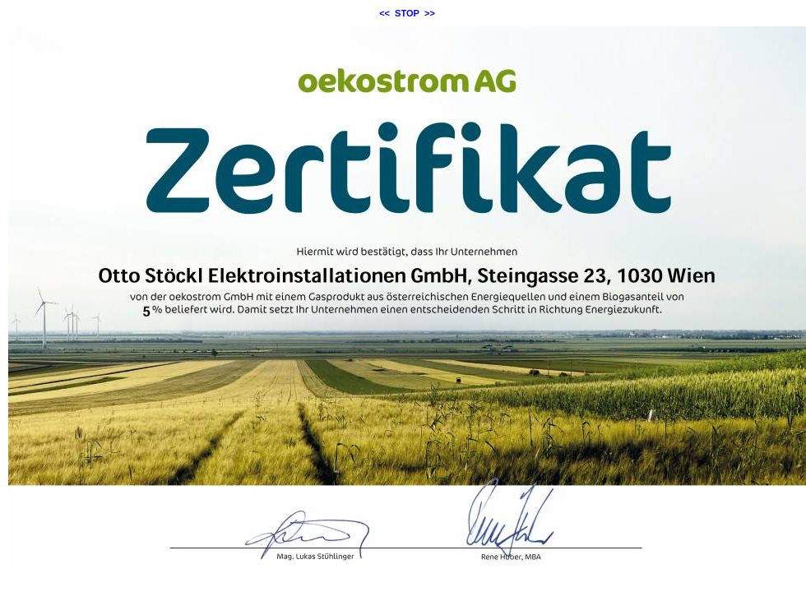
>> (429, 13)
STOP (407, 13)
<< (384, 13)
